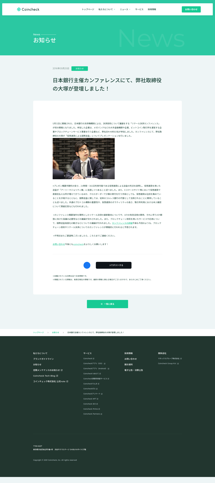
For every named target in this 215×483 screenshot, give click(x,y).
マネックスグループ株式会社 (168, 358)
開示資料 (129, 364)
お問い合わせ (59, 244)
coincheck (78, 244)
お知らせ (55, 332)
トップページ (88, 9)
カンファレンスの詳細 (122, 223)
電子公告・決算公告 (134, 370)
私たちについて (40, 353)
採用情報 (129, 353)
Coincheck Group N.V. (167, 363)
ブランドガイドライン (43, 359)
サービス (139, 9)
